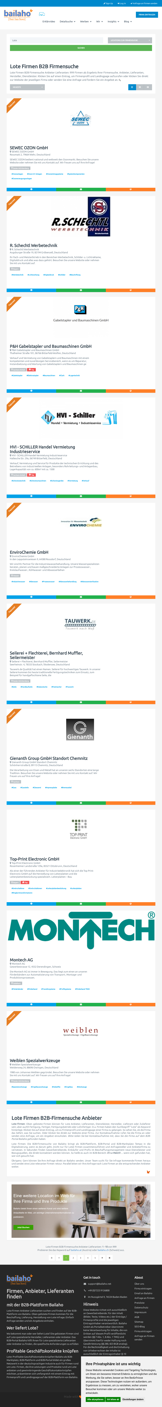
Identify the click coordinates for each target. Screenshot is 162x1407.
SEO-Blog (139, 1326)
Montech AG (21, 960)
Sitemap (138, 1321)
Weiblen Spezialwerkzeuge (35, 1060)
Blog (128, 21)
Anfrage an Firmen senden (144, 3)
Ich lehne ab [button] (113, 1399)
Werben (86, 21)
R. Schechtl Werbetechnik (33, 245)
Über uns (139, 1283)
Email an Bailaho (143, 1293)
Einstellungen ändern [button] (133, 1399)
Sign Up (108, 3)
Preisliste (139, 1302)
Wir (99, 21)
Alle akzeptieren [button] (95, 1399)
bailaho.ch (103, 1250)
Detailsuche (67, 21)
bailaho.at (76, 1250)
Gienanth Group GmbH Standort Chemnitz (48, 758)
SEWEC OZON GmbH (29, 148)
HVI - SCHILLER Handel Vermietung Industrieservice (42, 449)
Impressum (140, 1312)
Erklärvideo (49, 21)
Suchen (81, 48)
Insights (113, 21)
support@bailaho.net (99, 1283)
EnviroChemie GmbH (29, 552)
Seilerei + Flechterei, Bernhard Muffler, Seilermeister (46, 655)
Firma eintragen (147, 15)
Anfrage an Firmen (144, 1298)
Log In (122, 3)
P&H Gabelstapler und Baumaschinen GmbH (50, 346)
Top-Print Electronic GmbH (34, 859)
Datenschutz (141, 1307)
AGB (136, 1317)
